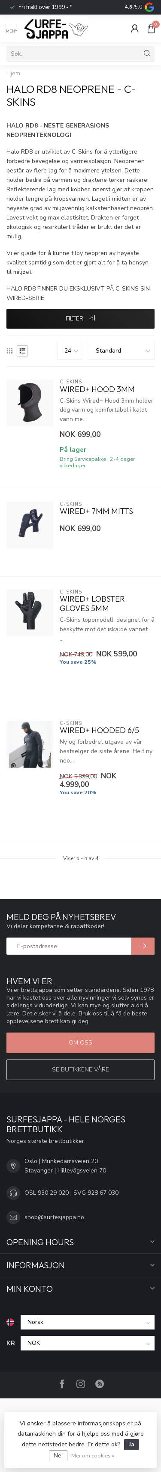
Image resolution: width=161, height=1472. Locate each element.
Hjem (13, 73)
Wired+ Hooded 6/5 (99, 730)
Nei (58, 1455)
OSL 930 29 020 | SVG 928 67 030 (71, 1193)
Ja (131, 1444)
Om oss (80, 1043)
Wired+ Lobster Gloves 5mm (92, 603)
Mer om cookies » (92, 1455)
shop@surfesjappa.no (54, 1217)
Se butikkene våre (80, 1069)
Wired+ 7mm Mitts (96, 511)
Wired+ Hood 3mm (97, 389)
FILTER (80, 319)
